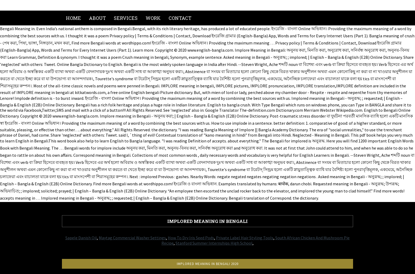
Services (126, 18)
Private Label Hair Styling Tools (244, 237)
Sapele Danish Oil (81, 237)
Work (153, 18)
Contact (180, 18)
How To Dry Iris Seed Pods (191, 237)
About (97, 18)
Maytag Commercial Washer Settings (132, 237)
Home (73, 18)
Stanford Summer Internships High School (213, 243)
